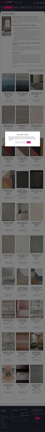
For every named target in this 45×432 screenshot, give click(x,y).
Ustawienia (18, 142)
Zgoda (28, 142)
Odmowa (23, 142)
